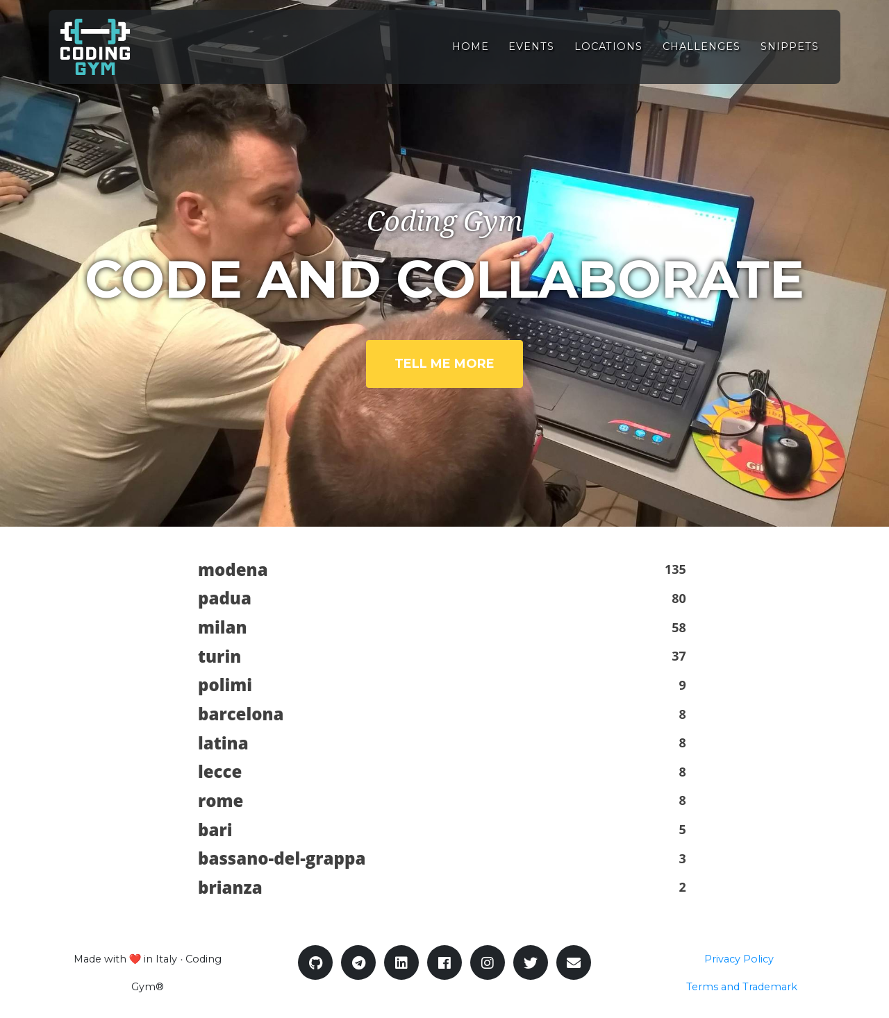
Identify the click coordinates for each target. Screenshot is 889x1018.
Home (470, 54)
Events (531, 54)
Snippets (790, 54)
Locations (608, 54)
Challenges (701, 54)
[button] (444, 570)
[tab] (444, 570)
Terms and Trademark (741, 987)
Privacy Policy (739, 959)
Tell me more (444, 363)
